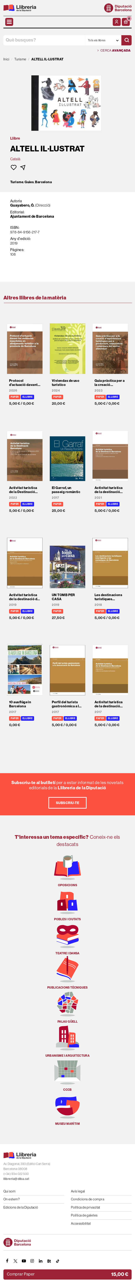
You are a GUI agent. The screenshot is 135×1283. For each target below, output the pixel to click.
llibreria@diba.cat (16, 1179)
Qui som (9, 1191)
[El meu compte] (117, 22)
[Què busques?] (44, 40)
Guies (29, 182)
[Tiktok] (57, 1261)
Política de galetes (84, 1215)
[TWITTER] (15, 1261)
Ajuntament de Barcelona (32, 216)
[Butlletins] (49, 1261)
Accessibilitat (81, 1223)
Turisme (16, 182)
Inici (6, 59)
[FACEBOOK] (7, 1261)
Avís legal (78, 1191)
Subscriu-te (67, 803)
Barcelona (43, 182)
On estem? (11, 1199)
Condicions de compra (87, 1199)
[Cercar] (126, 40)
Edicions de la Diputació (20, 1207)
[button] (126, 22)
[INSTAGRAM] (32, 1261)
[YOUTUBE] (24, 1261)
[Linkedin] (40, 1261)
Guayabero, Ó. (22, 205)
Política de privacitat (85, 1207)
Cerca (114, 50)
